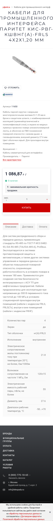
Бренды (7, 434)
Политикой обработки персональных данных (23, 519)
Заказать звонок (16, 478)
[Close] (49, 512)
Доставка (27, 226)
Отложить (11, 87)
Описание (10, 226)
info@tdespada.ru (16, 490)
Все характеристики (12, 160)
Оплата (43, 226)
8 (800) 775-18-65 (18, 475)
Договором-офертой (30, 516)
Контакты (9, 455)
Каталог (8, 460)
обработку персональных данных (24, 513)
